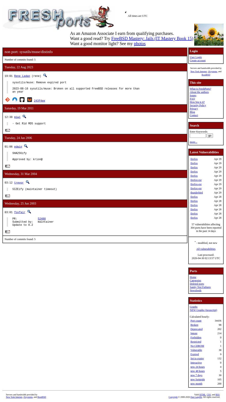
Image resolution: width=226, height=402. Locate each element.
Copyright (173, 397)
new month (196, 383)
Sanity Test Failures (200, 287)
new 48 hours (197, 371)
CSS (209, 394)
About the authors (199, 92)
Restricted (195, 341)
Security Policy (198, 105)
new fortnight (197, 379)
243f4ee (39, 103)
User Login (196, 57)
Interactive (196, 362)
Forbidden (195, 337)
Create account (198, 60)
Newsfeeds (196, 290)
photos (139, 43)
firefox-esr (196, 180)
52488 (42, 226)
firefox (194, 159)
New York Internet (198, 71)
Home (193, 277)
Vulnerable (196, 350)
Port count (196, 320)
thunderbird (196, 192)
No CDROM (197, 345)
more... (193, 142)
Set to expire (197, 358)
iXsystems (212, 71)
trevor (19, 188)
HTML (203, 394)
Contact (194, 115)
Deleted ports (197, 283)
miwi (17, 119)
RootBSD (206, 75)
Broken (194, 324)
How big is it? (197, 102)
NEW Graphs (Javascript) (203, 310)
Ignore (193, 333)
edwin (18, 150)
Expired (194, 354)
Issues (193, 95)
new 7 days (196, 375)
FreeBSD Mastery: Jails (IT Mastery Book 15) (152, 38)
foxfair (19, 218)
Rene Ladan (22, 76)
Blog (192, 112)
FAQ (192, 98)
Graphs (194, 306)
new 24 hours (197, 366)
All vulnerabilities (206, 248)
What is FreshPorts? (200, 88)
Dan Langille (196, 397)
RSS (218, 394)
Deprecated (196, 329)
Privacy (194, 108)
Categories (195, 280)
